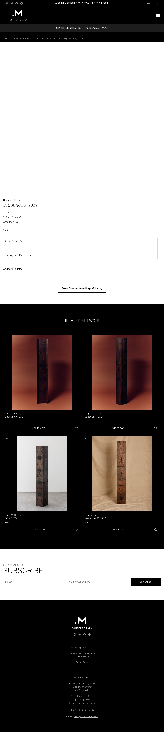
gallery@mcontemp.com (85, 716)
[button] (158, 15)
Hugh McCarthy (30, 38)
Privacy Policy (82, 662)
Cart (157, 3)
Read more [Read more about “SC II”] (38, 529)
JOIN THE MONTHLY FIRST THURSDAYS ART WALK (81, 28)
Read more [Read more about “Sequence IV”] (118, 529)
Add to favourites (13, 268)
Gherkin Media (83, 656)
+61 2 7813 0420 (85, 709)
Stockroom (10, 38)
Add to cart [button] (38, 428)
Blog (148, 3)
